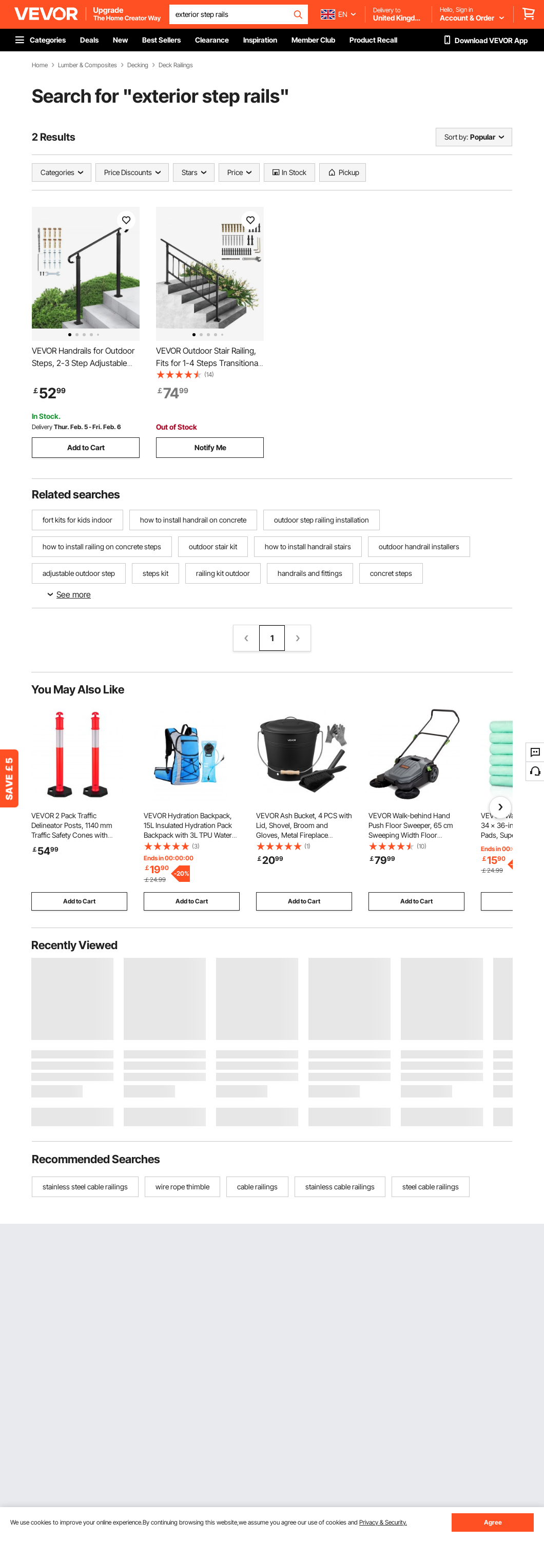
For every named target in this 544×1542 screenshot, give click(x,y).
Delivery (42, 427)
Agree (493, 1522)
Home (40, 65)
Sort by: (456, 136)
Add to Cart (86, 447)
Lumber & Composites (87, 65)
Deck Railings (176, 65)
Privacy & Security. (383, 1522)
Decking (137, 65)
